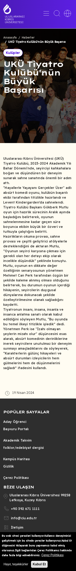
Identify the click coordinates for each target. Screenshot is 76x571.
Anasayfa (10, 37)
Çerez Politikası (16, 478)
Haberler (28, 37)
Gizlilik (8, 466)
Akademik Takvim (17, 440)
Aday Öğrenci (14, 422)
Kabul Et (39, 564)
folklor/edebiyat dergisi (23, 448)
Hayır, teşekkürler (15, 564)
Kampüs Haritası (16, 459)
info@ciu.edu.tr (24, 518)
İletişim (17, 527)
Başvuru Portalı (16, 429)
